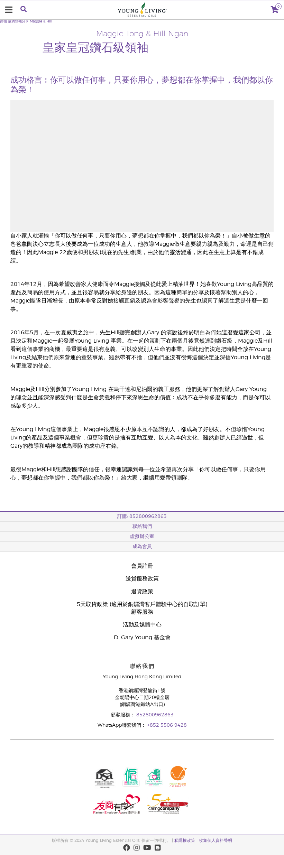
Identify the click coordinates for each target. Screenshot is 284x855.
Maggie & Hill (41, 21)
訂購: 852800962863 (142, 516)
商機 (3, 21)
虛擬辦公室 (142, 536)
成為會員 (142, 546)
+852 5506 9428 (167, 725)
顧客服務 (142, 612)
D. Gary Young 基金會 (142, 637)
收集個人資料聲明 (215, 840)
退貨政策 (142, 591)
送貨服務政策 (142, 579)
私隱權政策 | (186, 840)
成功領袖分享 (18, 21)
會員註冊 (142, 566)
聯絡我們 (142, 526)
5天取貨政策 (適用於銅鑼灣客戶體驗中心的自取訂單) (142, 604)
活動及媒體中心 (142, 625)
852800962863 (155, 715)
